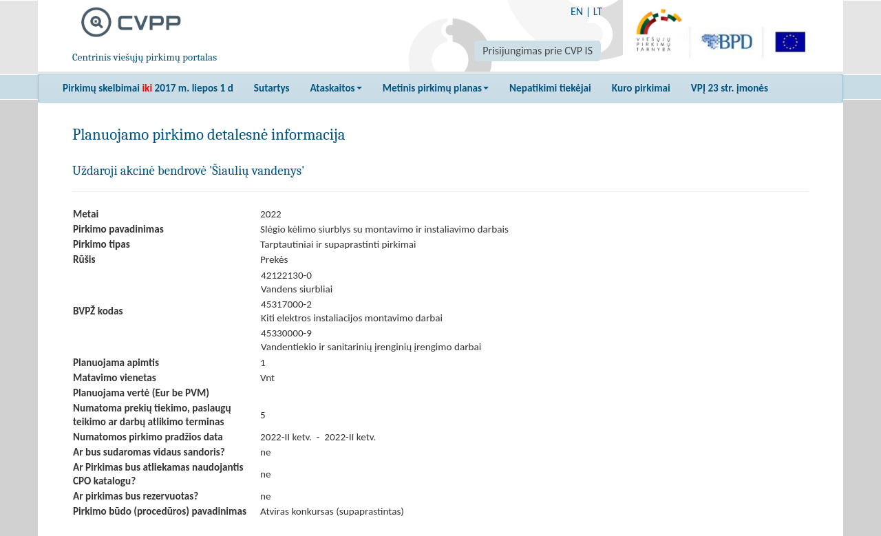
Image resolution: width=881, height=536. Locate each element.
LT (597, 11)
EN (577, 11)
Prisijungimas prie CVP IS (537, 50)
